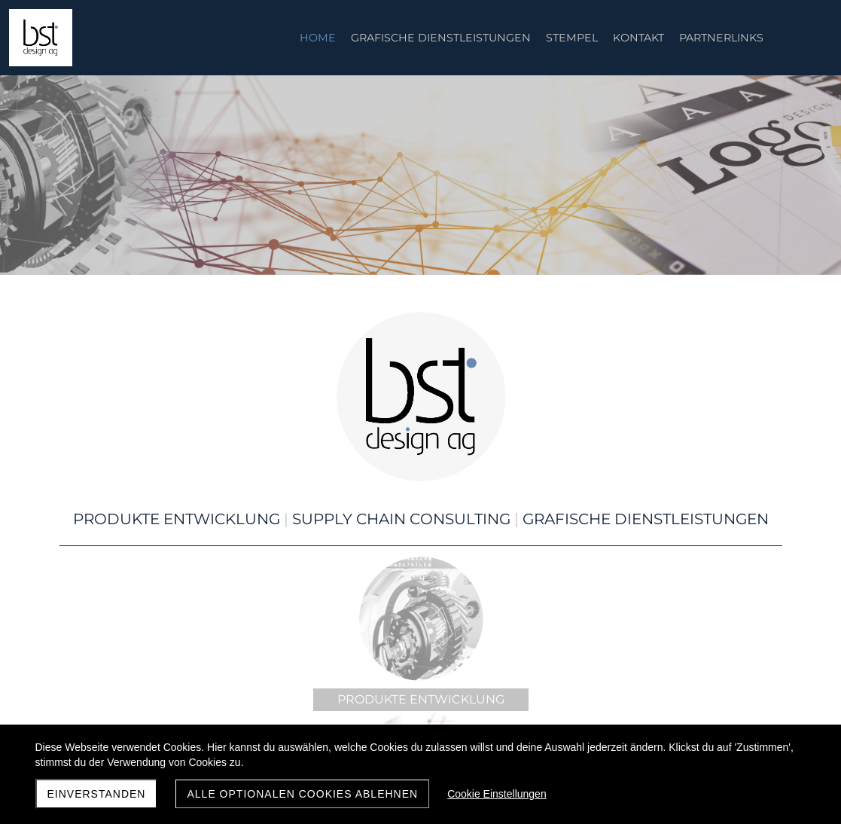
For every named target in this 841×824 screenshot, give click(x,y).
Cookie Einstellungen (497, 794)
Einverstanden (96, 794)
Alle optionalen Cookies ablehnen (302, 794)
